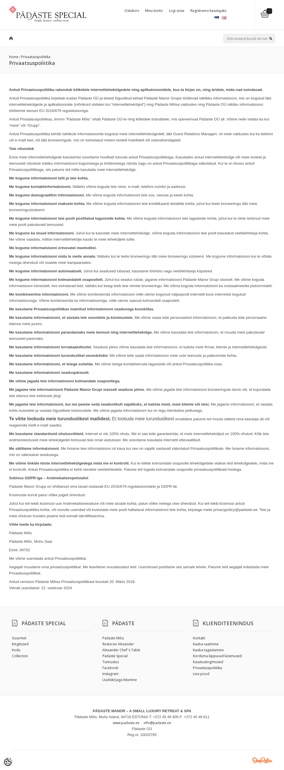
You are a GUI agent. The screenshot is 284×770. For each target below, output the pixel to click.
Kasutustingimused (208, 661)
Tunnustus (110, 661)
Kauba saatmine (206, 644)
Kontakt (199, 638)
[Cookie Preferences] (8, 762)
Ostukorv (131, 10)
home (13, 56)
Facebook (110, 667)
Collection (20, 656)
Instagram (110, 673)
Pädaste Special (115, 656)
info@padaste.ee (157, 722)
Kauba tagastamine (208, 650)
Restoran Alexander (118, 644)
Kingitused (20, 644)
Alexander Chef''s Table (121, 650)
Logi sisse (176, 10)
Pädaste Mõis (113, 638)
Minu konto (154, 10)
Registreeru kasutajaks (208, 10)
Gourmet (19, 638)
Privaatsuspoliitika (35, 56)
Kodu (16, 650)
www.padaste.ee (126, 722)
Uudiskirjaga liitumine (119, 679)
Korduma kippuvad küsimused (217, 656)
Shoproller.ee (262, 760)
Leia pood (201, 673)
